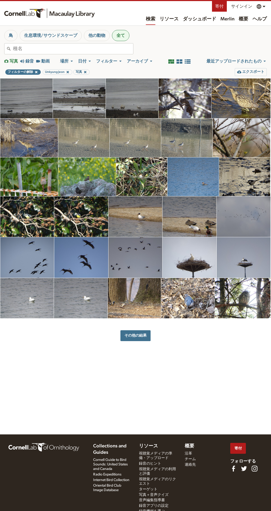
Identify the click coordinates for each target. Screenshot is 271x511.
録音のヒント (150, 463)
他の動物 (96, 35)
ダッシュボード (199, 19)
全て (120, 35)
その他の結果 (135, 335)
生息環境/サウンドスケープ (50, 35)
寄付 (219, 6)
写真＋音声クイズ (154, 495)
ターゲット (148, 489)
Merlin (227, 19)
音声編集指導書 (152, 500)
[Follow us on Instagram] (254, 468)
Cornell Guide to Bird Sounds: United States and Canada (110, 464)
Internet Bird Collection (111, 480)
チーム (190, 459)
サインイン (241, 6)
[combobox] (73, 48)
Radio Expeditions (107, 474)
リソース (169, 19)
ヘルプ (259, 19)
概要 (243, 19)
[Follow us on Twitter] (244, 468)
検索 (150, 19)
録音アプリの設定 (154, 506)
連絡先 (190, 464)
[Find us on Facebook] (233, 468)
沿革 (188, 453)
